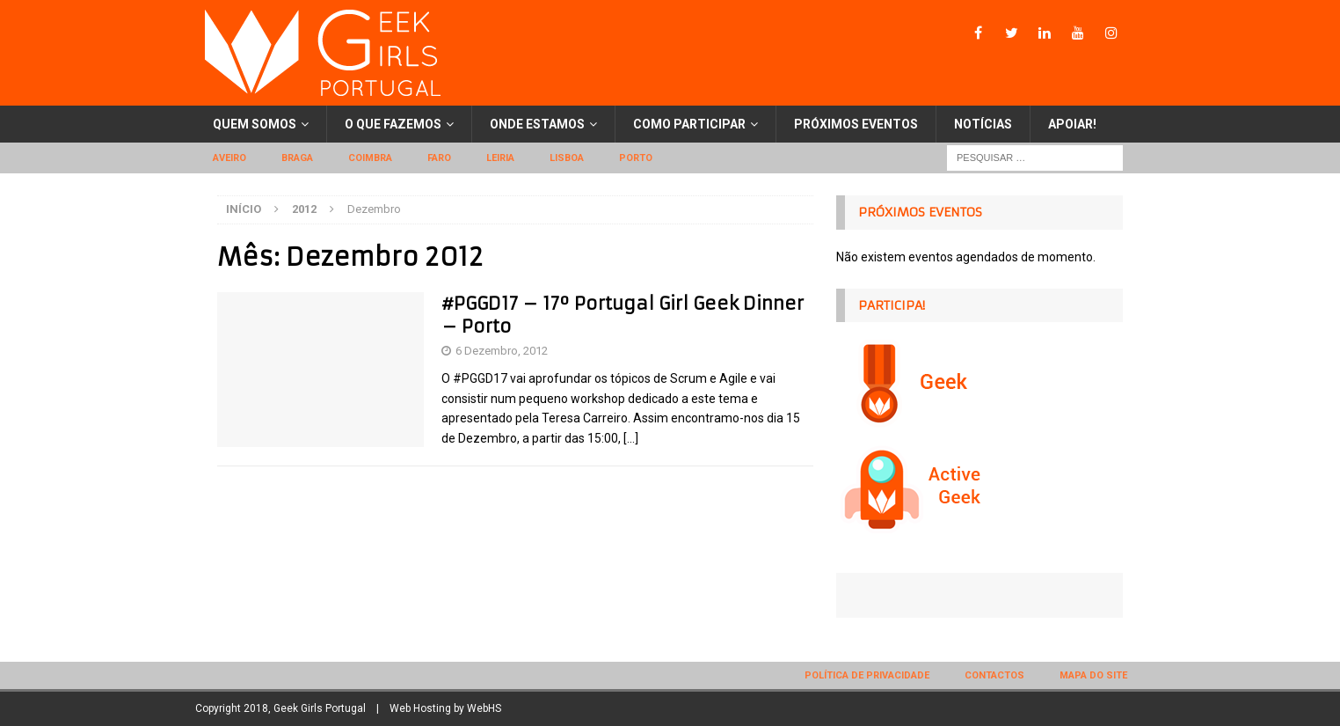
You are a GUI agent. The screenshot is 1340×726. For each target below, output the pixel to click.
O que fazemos (393, 124)
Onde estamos (537, 124)
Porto (635, 158)
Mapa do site (1093, 675)
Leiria (500, 158)
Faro (439, 158)
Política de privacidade (867, 675)
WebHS (484, 708)
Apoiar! (1072, 124)
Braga (297, 158)
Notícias (983, 124)
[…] (630, 438)
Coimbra (370, 158)
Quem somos (254, 124)
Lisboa (567, 158)
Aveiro (229, 158)
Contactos (994, 675)
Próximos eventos (856, 124)
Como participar (689, 124)
